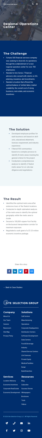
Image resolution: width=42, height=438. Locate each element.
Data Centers (26, 340)
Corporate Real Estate (11, 388)
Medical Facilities (27, 363)
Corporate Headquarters (30, 328)
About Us (6, 316)
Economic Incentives (10, 385)
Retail (23, 367)
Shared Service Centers (29, 351)
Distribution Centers (28, 332)
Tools (23, 400)
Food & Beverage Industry (27, 345)
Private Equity (26, 359)
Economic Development (11, 392)
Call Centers (25, 316)
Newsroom (7, 328)
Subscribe (24, 385)
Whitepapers (25, 392)
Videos (23, 404)
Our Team (6, 320)
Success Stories (27, 388)
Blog (23, 381)
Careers (6, 324)
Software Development (29, 336)
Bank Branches (26, 371)
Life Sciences (26, 355)
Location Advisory (9, 381)
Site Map (6, 332)
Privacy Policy (8, 336)
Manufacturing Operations (26, 322)
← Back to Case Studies (12, 287)
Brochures (25, 396)
